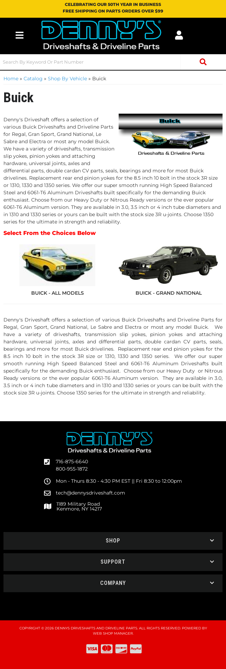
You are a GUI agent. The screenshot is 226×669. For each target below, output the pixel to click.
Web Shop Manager (113, 633)
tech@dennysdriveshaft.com (90, 492)
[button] (113, 62)
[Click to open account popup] (179, 35)
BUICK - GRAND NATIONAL (169, 293)
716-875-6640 (72, 461)
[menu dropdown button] (19, 35)
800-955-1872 (72, 469)
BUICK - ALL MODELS (57, 293)
